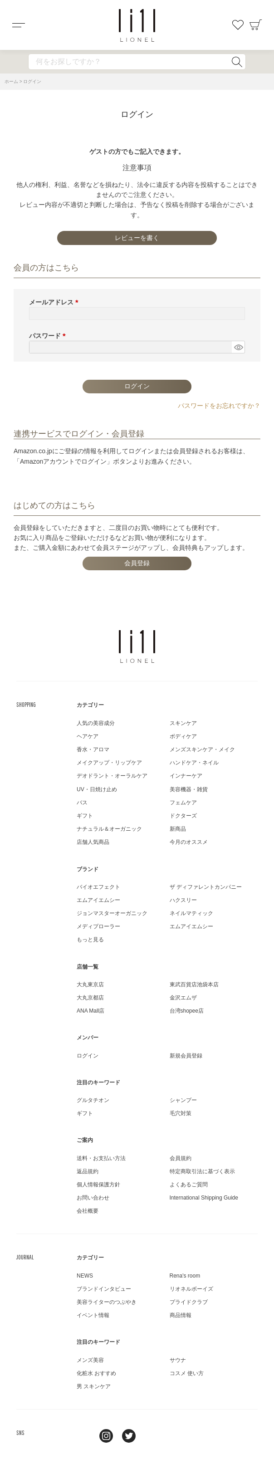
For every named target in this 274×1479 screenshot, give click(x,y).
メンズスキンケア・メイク (202, 749)
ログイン (87, 1056)
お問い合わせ (93, 1198)
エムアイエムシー (98, 900)
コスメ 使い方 (187, 1373)
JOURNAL (25, 1257)
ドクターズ (183, 816)
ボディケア (183, 736)
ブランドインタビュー (104, 1289)
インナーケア (186, 776)
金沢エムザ (183, 997)
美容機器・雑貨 (189, 789)
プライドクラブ (189, 1302)
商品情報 (180, 1315)
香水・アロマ (93, 749)
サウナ (178, 1360)
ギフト (85, 816)
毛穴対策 (180, 1113)
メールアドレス (55, 302)
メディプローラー (98, 926)
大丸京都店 (90, 997)
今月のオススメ (189, 842)
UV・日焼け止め (97, 789)
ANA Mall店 (90, 1011)
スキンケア (183, 723)
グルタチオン (93, 1100)
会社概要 (87, 1211)
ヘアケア (87, 736)
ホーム (11, 81)
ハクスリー (183, 900)
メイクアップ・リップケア (109, 762)
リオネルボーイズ (191, 1289)
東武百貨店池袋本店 (194, 984)
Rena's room (185, 1276)
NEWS (85, 1276)
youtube (151, 1436)
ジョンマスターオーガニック (112, 913)
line (83, 1436)
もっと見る (90, 939)
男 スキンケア (94, 1386)
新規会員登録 (186, 1056)
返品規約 (87, 1171)
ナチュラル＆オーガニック (109, 829)
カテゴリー (90, 705)
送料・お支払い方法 (101, 1158)
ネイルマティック (191, 913)
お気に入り (238, 25)
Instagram (106, 1436)
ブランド (87, 869)
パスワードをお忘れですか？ (219, 405)
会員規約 (180, 1158)
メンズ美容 (90, 1360)
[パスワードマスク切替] (238, 347)
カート (256, 25)
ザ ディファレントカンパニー (206, 887)
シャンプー (183, 1100)
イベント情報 (93, 1315)
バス (82, 802)
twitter (129, 1436)
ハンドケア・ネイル (194, 762)
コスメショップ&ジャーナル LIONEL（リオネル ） (137, 25)
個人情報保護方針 (98, 1184)
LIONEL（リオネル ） (137, 646)
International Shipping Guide (204, 1198)
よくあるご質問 (189, 1184)
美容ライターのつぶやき (107, 1302)
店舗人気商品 (93, 842)
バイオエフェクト (98, 887)
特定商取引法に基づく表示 (202, 1171)
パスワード (49, 335)
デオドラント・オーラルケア (112, 776)
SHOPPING (26, 704)
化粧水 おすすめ (96, 1373)
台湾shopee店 (187, 1011)
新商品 (178, 829)
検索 (237, 62)
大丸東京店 (90, 984)
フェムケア (183, 802)
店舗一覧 (87, 967)
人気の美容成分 (96, 723)
